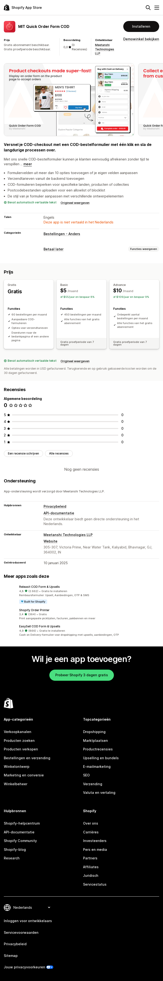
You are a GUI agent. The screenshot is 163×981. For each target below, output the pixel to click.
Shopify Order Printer (34, 610)
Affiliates (91, 867)
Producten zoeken (19, 740)
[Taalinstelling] (31, 907)
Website (50, 541)
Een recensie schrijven (23, 453)
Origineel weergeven (75, 203)
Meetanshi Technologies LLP (104, 49)
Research (12, 858)
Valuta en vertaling (99, 792)
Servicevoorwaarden (21, 932)
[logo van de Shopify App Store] (23, 7)
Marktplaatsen (95, 740)
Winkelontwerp (16, 766)
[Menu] (156, 7)
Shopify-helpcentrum (22, 823)
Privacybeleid (55, 506)
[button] (81, 594)
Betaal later (53, 249)
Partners (90, 858)
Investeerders (95, 841)
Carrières (91, 832)
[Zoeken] (148, 7)
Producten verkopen (21, 749)
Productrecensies (98, 749)
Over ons (90, 823)
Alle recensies (59, 453)
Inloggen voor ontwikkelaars (28, 921)
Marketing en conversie (24, 775)
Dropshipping (94, 732)
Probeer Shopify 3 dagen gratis (81, 675)
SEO (86, 775)
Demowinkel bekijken (141, 39)
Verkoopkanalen (17, 732)
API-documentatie (59, 513)
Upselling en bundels (101, 758)
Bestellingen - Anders (62, 234)
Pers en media (95, 849)
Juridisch (90, 875)
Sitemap (11, 956)
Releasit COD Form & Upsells (39, 587)
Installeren (141, 26)
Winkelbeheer (15, 784)
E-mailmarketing (97, 766)
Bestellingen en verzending (27, 758)
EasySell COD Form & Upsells (39, 626)
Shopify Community (20, 841)
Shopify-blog (15, 849)
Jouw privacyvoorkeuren (24, 967)
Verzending (92, 784)
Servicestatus (95, 884)
